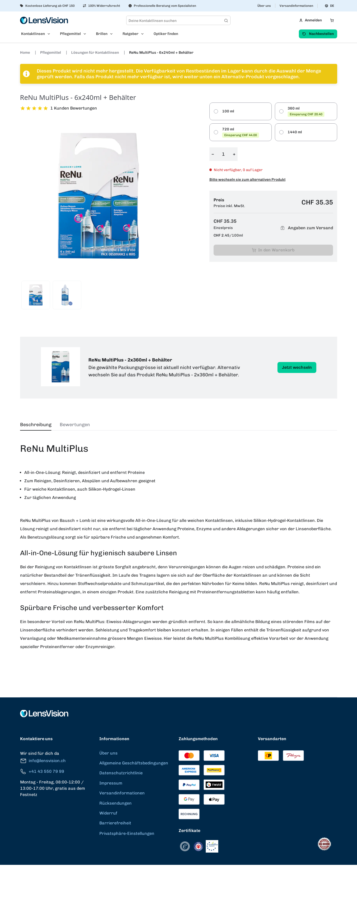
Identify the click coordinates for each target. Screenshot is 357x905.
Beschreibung (35, 424)
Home (25, 52)
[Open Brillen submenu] (112, 34)
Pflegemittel (51, 52)
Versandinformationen (296, 6)
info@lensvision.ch (43, 761)
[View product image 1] (35, 295)
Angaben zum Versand (306, 228)
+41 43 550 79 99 (42, 771)
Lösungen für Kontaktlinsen (95, 52)
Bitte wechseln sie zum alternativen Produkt (247, 179)
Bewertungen (75, 424)
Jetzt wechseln (297, 367)
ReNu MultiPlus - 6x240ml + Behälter (161, 52)
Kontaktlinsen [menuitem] (33, 34)
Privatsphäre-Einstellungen (126, 833)
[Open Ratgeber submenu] (144, 34)
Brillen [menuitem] (101, 34)
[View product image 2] (67, 295)
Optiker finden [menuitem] (166, 34)
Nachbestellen (318, 34)
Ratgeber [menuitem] (130, 34)
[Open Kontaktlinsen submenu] (50, 34)
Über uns (264, 6)
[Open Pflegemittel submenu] (86, 34)
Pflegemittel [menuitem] (70, 34)
